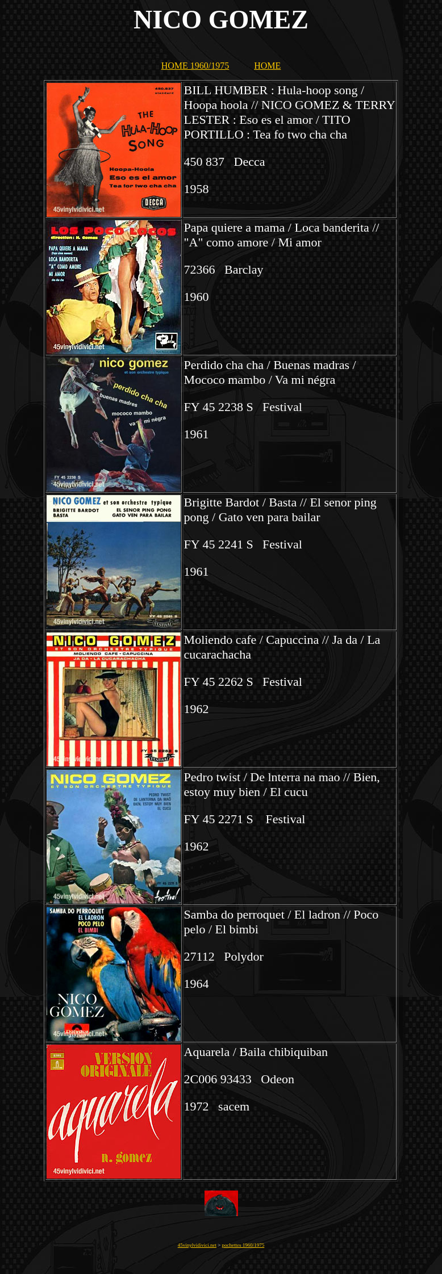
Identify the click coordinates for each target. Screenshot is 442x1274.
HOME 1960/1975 (195, 65)
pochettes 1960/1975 (243, 1245)
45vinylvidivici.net (197, 1245)
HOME (267, 65)
